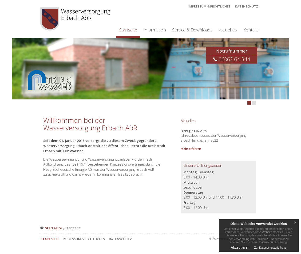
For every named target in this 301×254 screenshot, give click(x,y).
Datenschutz (246, 6)
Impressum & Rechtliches (209, 6)
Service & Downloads (192, 30)
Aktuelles (228, 30)
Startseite (128, 30)
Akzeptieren (240, 247)
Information (154, 30)
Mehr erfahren (191, 149)
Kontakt (250, 30)
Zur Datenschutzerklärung (270, 247)
